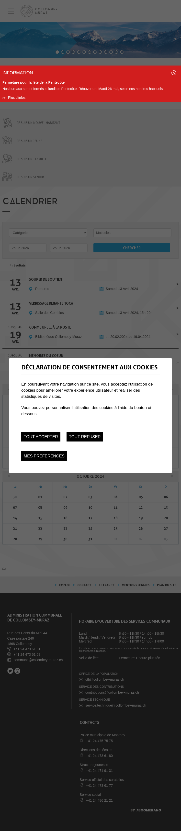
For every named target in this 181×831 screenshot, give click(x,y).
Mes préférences (44, 456)
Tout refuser (85, 436)
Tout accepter (41, 436)
